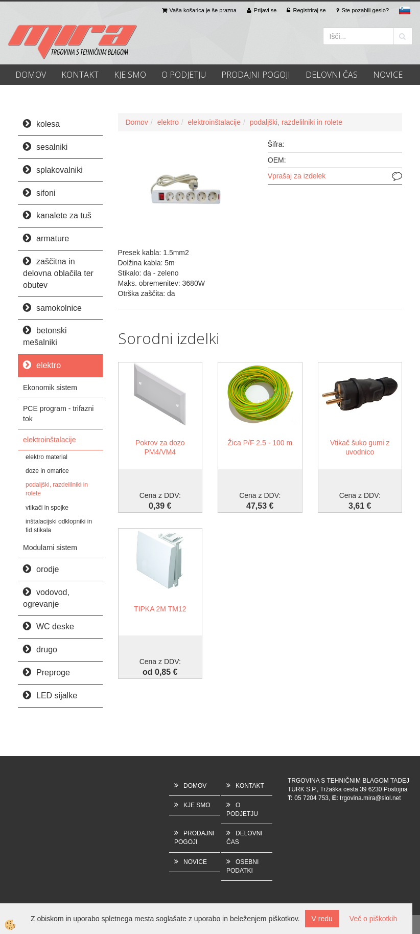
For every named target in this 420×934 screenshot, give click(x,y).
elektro (168, 122)
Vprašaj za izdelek (297, 176)
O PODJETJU (183, 74)
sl (404, 10)
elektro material (46, 457)
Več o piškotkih (373, 919)
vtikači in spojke (47, 507)
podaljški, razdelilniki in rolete (57, 489)
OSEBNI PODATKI (242, 866)
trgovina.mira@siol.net (370, 798)
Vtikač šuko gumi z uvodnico (360, 447)
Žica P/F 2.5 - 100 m (259, 443)
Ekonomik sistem (50, 387)
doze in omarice (47, 470)
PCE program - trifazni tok (58, 413)
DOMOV (30, 74)
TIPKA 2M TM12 (160, 609)
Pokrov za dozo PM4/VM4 (160, 447)
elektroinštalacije (49, 440)
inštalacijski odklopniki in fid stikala (59, 526)
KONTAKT (80, 74)
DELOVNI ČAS (332, 74)
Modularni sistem (50, 547)
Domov (137, 122)
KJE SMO (130, 74)
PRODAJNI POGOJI (255, 74)
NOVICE (388, 74)
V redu (322, 919)
